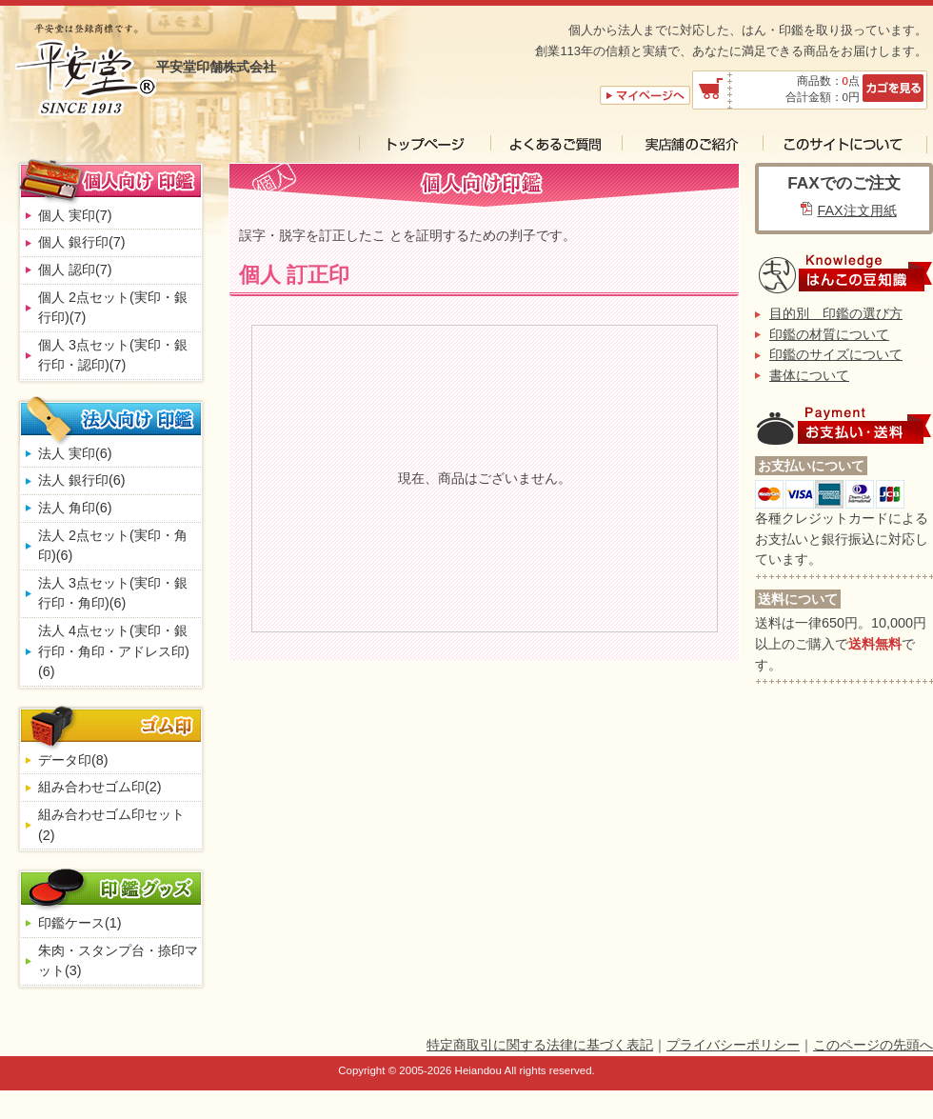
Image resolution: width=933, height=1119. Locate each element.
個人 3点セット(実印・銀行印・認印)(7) (113, 355)
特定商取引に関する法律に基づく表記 (540, 1044)
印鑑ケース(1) (80, 922)
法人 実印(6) (75, 453)
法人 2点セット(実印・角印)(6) (113, 546)
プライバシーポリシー (733, 1044)
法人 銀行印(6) (82, 480)
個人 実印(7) (75, 215)
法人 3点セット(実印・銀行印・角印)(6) (113, 593)
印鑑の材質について (829, 334)
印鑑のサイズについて (836, 354)
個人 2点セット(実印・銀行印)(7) (113, 308)
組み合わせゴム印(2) (100, 786)
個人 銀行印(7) (82, 242)
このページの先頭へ (873, 1044)
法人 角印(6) (75, 507)
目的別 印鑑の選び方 (836, 313)
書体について (809, 375)
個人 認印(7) (75, 269)
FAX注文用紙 (856, 210)
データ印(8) (73, 760)
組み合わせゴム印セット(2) (111, 825)
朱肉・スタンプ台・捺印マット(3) (118, 961)
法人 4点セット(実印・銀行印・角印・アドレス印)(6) (113, 651)
